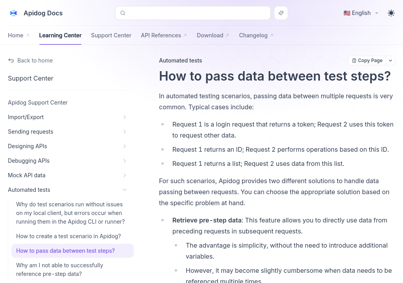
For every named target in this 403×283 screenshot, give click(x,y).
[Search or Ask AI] (281, 13)
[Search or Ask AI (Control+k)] (193, 13)
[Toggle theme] (391, 13)
